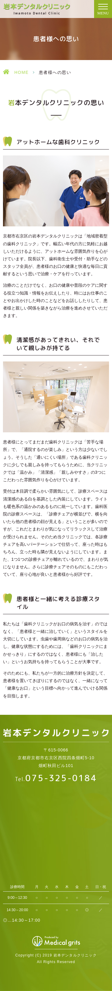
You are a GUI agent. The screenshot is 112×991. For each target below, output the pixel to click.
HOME (21, 72)
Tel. (56, 779)
